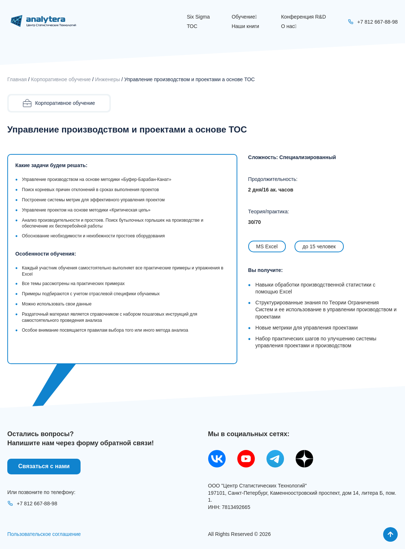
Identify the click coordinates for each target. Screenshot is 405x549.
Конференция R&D (303, 17)
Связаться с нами (44, 466)
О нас (288, 26)
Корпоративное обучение (61, 79)
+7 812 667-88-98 (32, 503)
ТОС (192, 26)
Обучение (244, 17)
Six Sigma (198, 17)
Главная (17, 79)
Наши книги (245, 26)
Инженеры (107, 79)
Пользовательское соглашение (44, 534)
